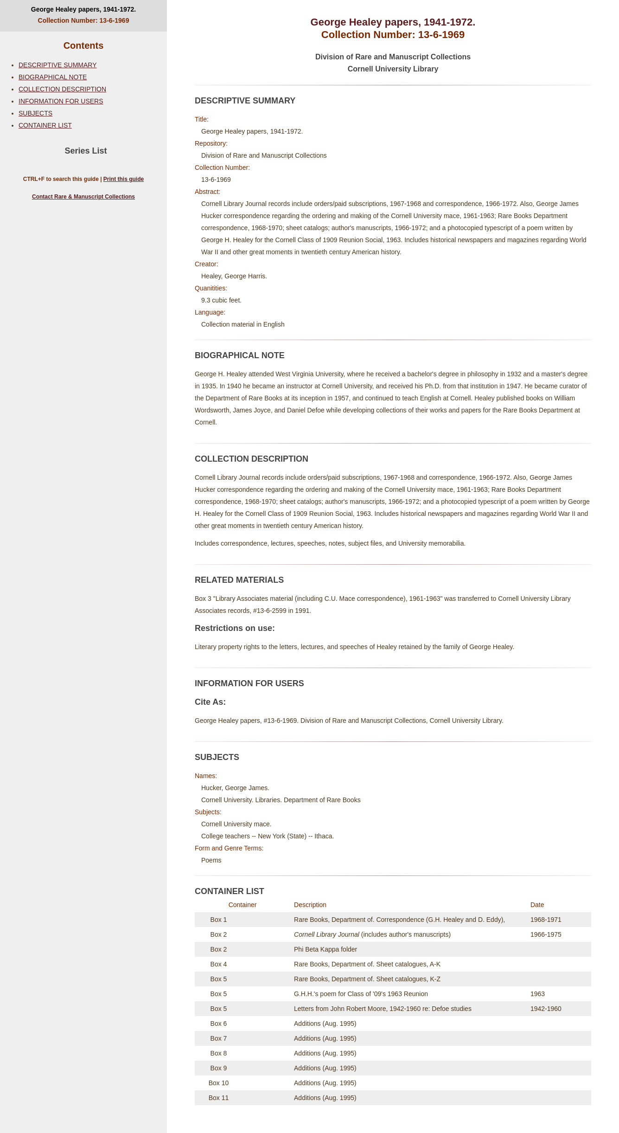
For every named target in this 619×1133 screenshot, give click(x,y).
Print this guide (123, 179)
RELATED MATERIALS (239, 580)
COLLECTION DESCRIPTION (62, 89)
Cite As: (210, 702)
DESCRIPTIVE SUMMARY (58, 65)
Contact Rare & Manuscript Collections (83, 196)
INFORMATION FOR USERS (61, 101)
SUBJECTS (35, 113)
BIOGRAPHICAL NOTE (53, 77)
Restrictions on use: (235, 628)
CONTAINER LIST (45, 125)
